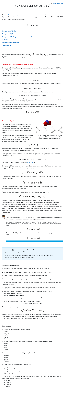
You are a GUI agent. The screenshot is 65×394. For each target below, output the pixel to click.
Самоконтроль (6, 45)
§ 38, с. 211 (30, 162)
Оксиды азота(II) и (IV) (9, 31)
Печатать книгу (57, 3)
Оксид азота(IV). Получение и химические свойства (18, 37)
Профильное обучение (15, 15)
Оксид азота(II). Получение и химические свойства (18, 34)
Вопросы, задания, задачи (10, 42)
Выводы (4, 40)
